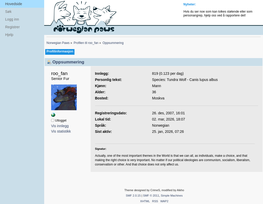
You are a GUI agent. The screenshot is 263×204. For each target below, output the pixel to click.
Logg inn (12, 19)
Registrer (12, 27)
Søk (8, 12)
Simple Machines (172, 195)
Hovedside (13, 4)
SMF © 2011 (151, 195)
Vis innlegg (60, 126)
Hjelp (9, 35)
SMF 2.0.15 (133, 195)
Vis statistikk (61, 131)
